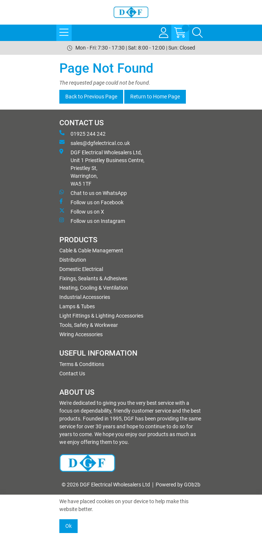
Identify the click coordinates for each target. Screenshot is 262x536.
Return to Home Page (155, 97)
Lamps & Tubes (77, 306)
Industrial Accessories (84, 297)
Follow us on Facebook (91, 202)
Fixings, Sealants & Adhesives (93, 278)
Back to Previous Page (91, 97)
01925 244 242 (82, 133)
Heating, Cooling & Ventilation (93, 288)
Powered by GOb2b (178, 485)
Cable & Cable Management (91, 250)
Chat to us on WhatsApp (93, 192)
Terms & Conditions (81, 364)
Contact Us (72, 373)
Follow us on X (81, 211)
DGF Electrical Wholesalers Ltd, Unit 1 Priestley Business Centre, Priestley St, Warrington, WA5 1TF (101, 168)
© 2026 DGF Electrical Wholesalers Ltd (106, 485)
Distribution (72, 260)
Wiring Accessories (81, 334)
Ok (68, 526)
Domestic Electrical (81, 269)
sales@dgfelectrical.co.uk (94, 142)
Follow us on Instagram (92, 220)
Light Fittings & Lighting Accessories (101, 316)
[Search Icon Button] (197, 33)
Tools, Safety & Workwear (88, 325)
